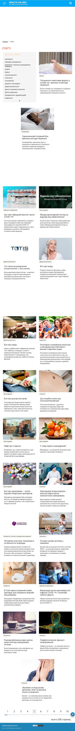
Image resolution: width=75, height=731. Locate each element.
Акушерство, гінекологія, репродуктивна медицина (17, 65)
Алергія (7, 69)
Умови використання (9, 725)
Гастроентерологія (11, 75)
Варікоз (7, 72)
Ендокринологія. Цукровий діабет (15, 95)
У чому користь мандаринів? (53, 446)
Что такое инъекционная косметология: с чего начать (17, 267)
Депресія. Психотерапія (12, 83)
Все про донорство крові (15, 398)
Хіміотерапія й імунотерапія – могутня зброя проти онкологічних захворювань (53, 493)
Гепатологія (8, 78)
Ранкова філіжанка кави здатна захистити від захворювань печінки (18, 642)
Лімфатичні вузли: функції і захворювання (52, 641)
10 (67, 711)
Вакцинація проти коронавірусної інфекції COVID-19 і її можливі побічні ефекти (55, 592)
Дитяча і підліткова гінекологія (15, 89)
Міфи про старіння (12, 446)
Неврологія (7, 585)
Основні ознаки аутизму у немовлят (51, 542)
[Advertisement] (37, 23)
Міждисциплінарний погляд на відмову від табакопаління (54, 216)
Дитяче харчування (11, 92)
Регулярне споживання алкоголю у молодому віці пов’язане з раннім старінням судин (55, 347)
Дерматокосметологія (12, 86)
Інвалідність (9, 59)
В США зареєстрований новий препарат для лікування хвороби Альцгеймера (19, 592)
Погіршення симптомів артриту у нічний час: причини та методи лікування (55, 82)
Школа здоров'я (44, 210)
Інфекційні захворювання (13, 62)
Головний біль (9, 81)
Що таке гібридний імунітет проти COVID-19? (19, 216)
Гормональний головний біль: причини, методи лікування (35, 137)
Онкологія (42, 394)
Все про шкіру (46, 266)
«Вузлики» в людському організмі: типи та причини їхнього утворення (34, 689)
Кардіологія (8, 98)
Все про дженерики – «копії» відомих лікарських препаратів (18, 492)
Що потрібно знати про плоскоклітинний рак (50, 399)
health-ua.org (20, 3)
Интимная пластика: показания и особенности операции (19, 542)
